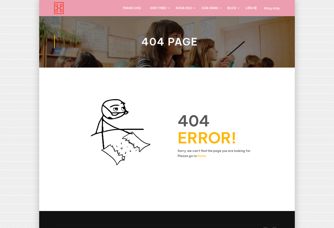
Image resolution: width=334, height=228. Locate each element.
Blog (231, 8)
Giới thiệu (158, 8)
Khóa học (184, 8)
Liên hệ (251, 8)
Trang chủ (131, 8)
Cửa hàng (210, 8)
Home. (202, 156)
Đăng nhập (272, 8)
